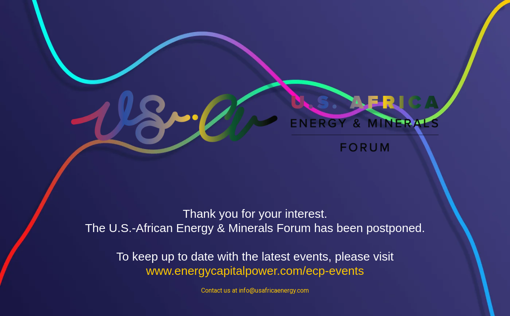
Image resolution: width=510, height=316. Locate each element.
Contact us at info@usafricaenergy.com (255, 290)
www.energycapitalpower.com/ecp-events (255, 270)
